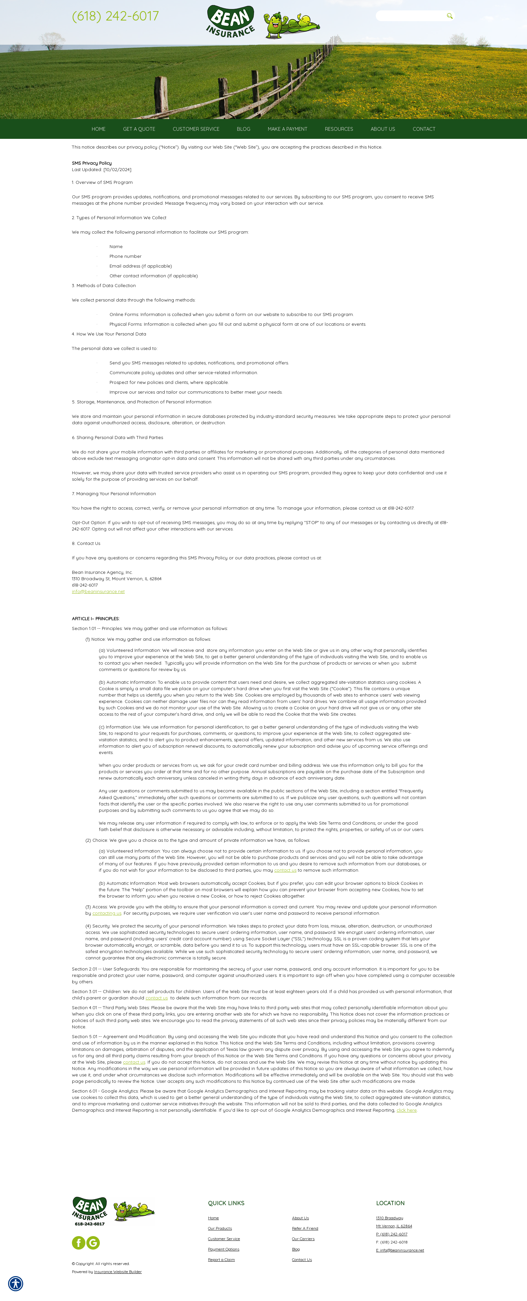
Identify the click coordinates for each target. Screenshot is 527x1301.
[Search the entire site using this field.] (409, 16)
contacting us (106, 962)
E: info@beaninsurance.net (400, 1250)
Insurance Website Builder (118, 1271)
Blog (296, 1249)
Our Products (220, 1228)
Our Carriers (303, 1238)
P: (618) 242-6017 (391, 1233)
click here (407, 1159)
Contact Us (302, 1259)
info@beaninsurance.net (98, 641)
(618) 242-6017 (115, 15)
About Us (300, 1217)
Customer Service (224, 1238)
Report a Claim (221, 1259)
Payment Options (223, 1249)
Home (213, 1217)
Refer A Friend (305, 1228)
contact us (285, 920)
